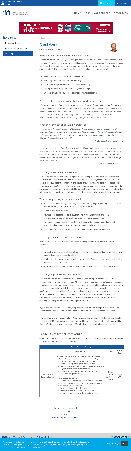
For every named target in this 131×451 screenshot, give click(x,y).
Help (6, 437)
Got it (124, 443)
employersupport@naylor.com (65, 417)
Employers (122, 3)
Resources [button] (121, 13)
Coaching (9, 53)
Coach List (45, 38)
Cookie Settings (112, 443)
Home (77, 13)
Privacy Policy (44, 437)
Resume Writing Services (16, 48)
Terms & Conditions (23, 437)
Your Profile (102, 13)
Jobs (87, 13)
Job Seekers (106, 3)
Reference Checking (14, 43)
